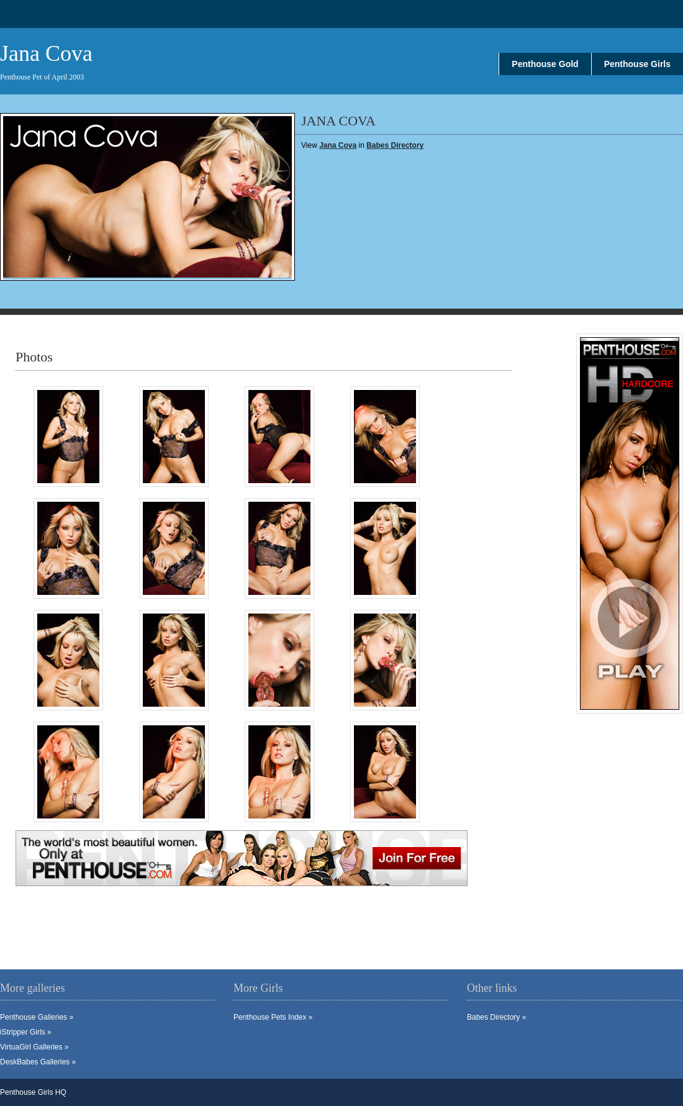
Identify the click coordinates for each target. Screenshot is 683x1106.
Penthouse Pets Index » (272, 1017)
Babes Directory (394, 145)
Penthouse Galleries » (36, 1017)
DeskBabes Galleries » (38, 1062)
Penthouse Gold (545, 64)
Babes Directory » (496, 1017)
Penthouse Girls (637, 64)
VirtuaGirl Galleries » (34, 1047)
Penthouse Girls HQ (33, 1092)
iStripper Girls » (26, 1032)
